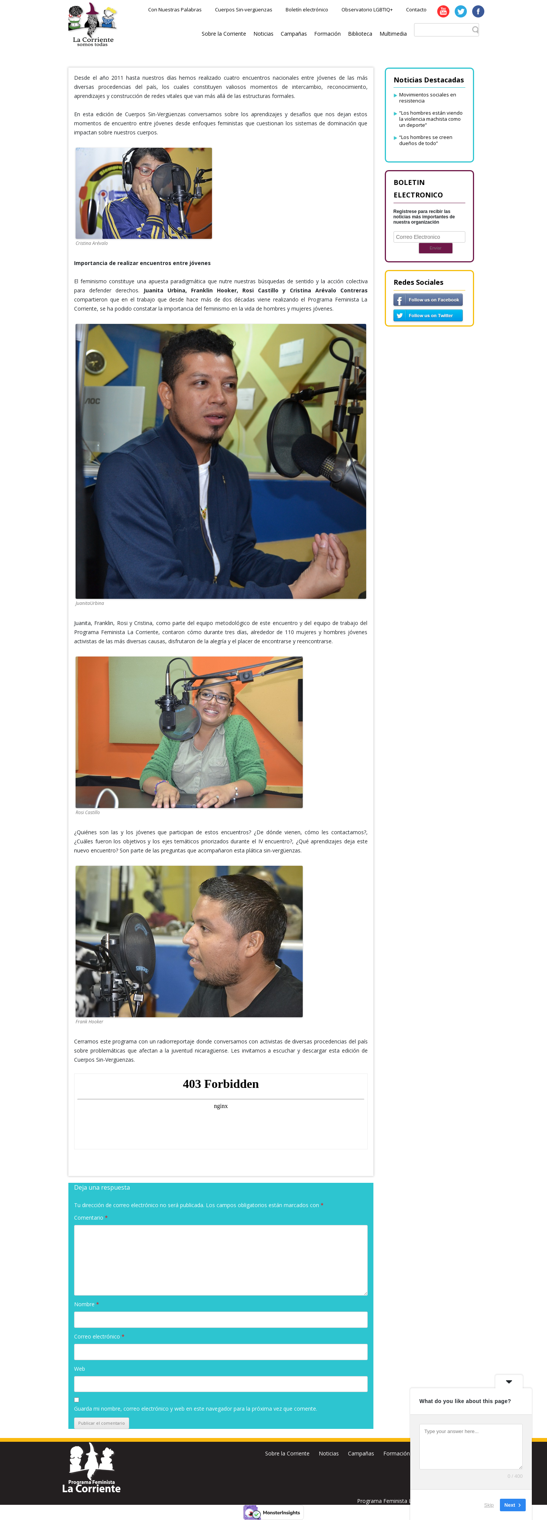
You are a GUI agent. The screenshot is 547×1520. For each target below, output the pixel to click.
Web (79, 1368)
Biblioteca (360, 33)
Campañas (294, 33)
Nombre (86, 1304)
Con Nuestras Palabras (175, 9)
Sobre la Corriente (224, 33)
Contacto (416, 9)
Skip (489, 1504)
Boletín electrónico (307, 9)
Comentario (91, 1217)
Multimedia (393, 33)
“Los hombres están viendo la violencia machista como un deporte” (431, 119)
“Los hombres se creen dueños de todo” (425, 140)
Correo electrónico (99, 1336)
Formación (327, 33)
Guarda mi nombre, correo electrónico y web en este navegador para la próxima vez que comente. (195, 1408)
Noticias (263, 33)
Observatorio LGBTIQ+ (367, 9)
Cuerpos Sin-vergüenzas (243, 9)
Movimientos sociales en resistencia (427, 98)
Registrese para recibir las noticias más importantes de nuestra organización (424, 217)
